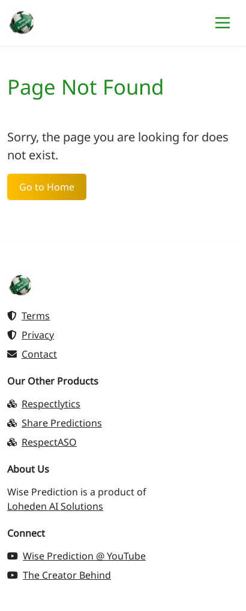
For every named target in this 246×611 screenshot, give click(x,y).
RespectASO (42, 442)
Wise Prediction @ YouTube (76, 555)
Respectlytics (43, 403)
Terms (28, 315)
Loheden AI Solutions (55, 506)
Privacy (30, 334)
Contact (32, 354)
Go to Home (46, 186)
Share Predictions (54, 422)
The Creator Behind (59, 575)
